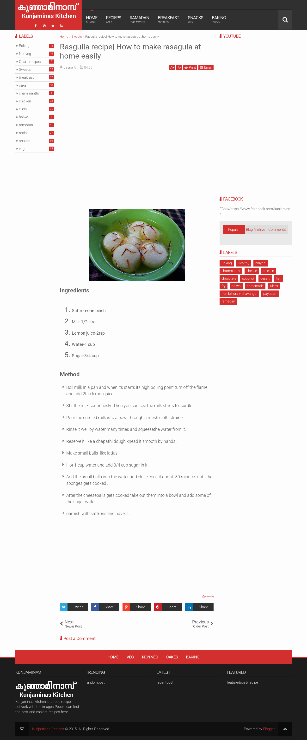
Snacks (195, 19)
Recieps (113, 19)
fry (223, 286)
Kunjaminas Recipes (48, 729)
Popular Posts (234, 230)
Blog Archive (255, 229)
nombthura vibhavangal (239, 294)
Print (190, 67)
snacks (24, 141)
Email (206, 67)
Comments (277, 229)
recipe (24, 133)
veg (22, 149)
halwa (236, 286)
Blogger (269, 729)
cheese (251, 271)
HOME (113, 657)
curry (23, 109)
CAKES (172, 657)
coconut (248, 278)
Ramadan (139, 19)
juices (274, 286)
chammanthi (230, 271)
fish (278, 278)
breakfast (26, 77)
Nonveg (25, 54)
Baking (219, 19)
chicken (268, 271)
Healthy (243, 263)
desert (265, 278)
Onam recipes (30, 61)
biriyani (260, 263)
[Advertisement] (100, 107)
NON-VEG (150, 657)
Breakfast (168, 19)
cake (22, 85)
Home (91, 19)
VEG (130, 657)
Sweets (208, 597)
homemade (255, 286)
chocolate (228, 278)
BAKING (192, 657)
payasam (270, 294)
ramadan (228, 301)
